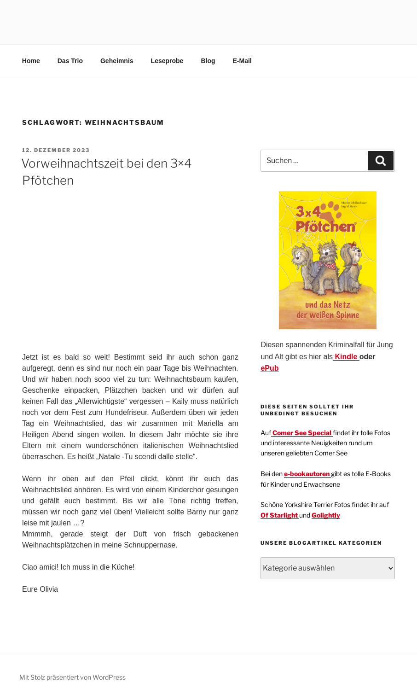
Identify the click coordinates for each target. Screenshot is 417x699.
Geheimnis (116, 60)
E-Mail (242, 60)
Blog (208, 60)
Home (31, 60)
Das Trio (70, 60)
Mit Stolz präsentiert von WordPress (72, 677)
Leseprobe (167, 60)
